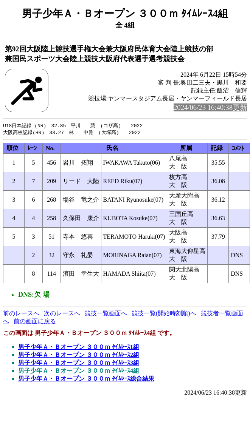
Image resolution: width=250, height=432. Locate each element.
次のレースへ (62, 314)
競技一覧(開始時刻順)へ (164, 314)
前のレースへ (21, 314)
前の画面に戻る (35, 322)
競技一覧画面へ (106, 314)
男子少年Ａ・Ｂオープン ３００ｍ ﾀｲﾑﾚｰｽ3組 (78, 363)
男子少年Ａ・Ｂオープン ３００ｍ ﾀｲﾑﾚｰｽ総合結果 (86, 379)
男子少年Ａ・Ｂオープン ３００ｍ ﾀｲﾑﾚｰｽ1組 (78, 347)
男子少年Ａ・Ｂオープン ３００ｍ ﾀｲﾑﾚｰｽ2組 (78, 355)
